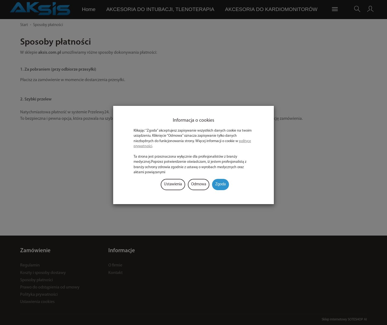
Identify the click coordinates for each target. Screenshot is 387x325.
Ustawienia (173, 184)
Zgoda (220, 184)
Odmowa (198, 184)
